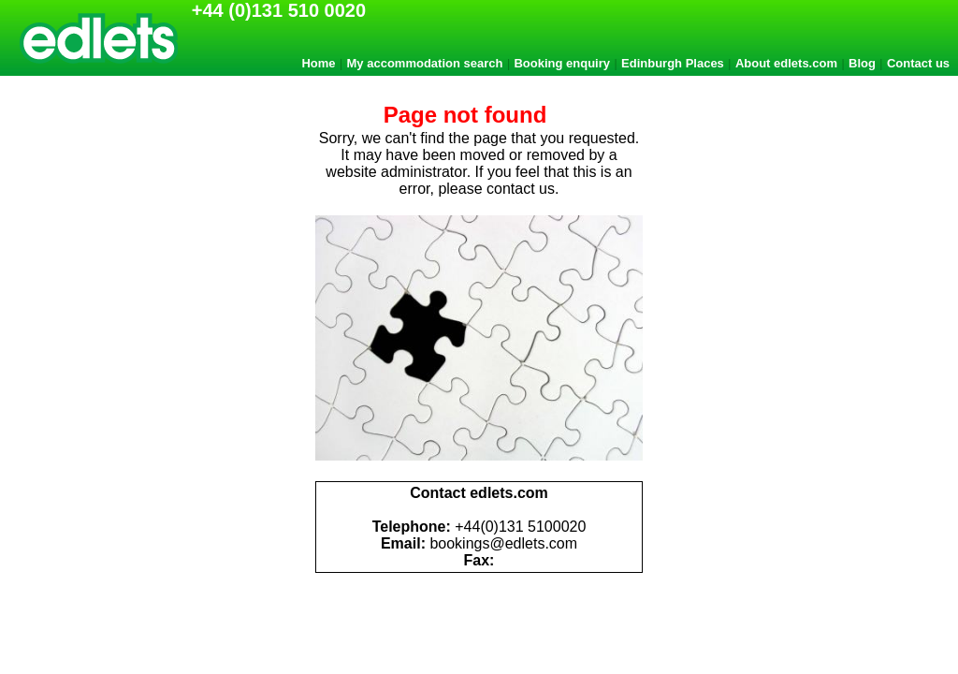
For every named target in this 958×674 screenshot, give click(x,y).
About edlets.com (786, 63)
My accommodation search (425, 63)
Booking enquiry (562, 63)
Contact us (918, 63)
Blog (862, 63)
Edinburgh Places (672, 63)
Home (318, 63)
